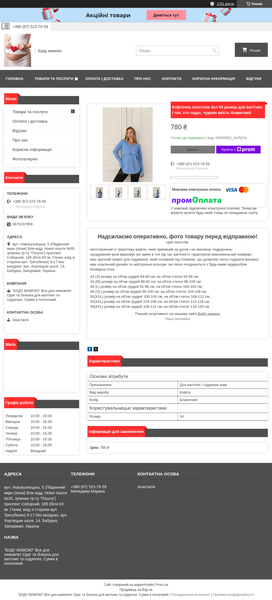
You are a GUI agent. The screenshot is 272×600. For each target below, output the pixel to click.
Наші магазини (177, 319)
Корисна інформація (213, 79)
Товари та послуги (53, 79)
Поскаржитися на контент (190, 595)
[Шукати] (214, 51)
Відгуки (253, 79)
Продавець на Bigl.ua (136, 590)
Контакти (172, 79)
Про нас (142, 79)
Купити (193, 150)
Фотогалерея (24, 159)
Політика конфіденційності (233, 595)
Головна (14, 79)
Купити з (238, 149)
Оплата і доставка (104, 79)
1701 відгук (225, 4)
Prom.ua (162, 585)
